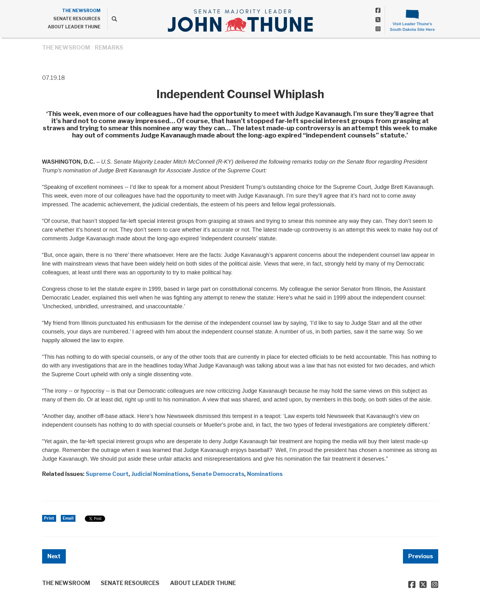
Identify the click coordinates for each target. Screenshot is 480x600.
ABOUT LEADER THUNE (74, 26)
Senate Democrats (218, 474)
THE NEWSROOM (81, 10)
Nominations (265, 474)
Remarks (109, 47)
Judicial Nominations (160, 474)
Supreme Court (107, 474)
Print (49, 518)
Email (68, 518)
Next (54, 556)
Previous (420, 556)
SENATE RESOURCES (76, 18)
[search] (112, 19)
